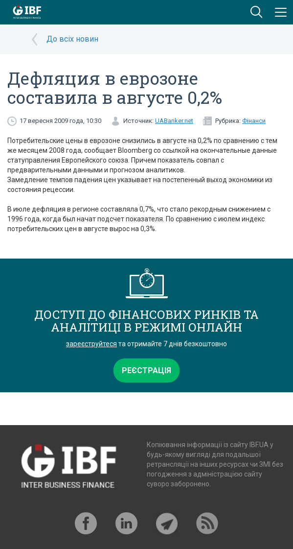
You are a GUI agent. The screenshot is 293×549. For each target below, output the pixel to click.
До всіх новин (72, 39)
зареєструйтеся (91, 344)
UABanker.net (174, 120)
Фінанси (254, 120)
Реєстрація (146, 370)
